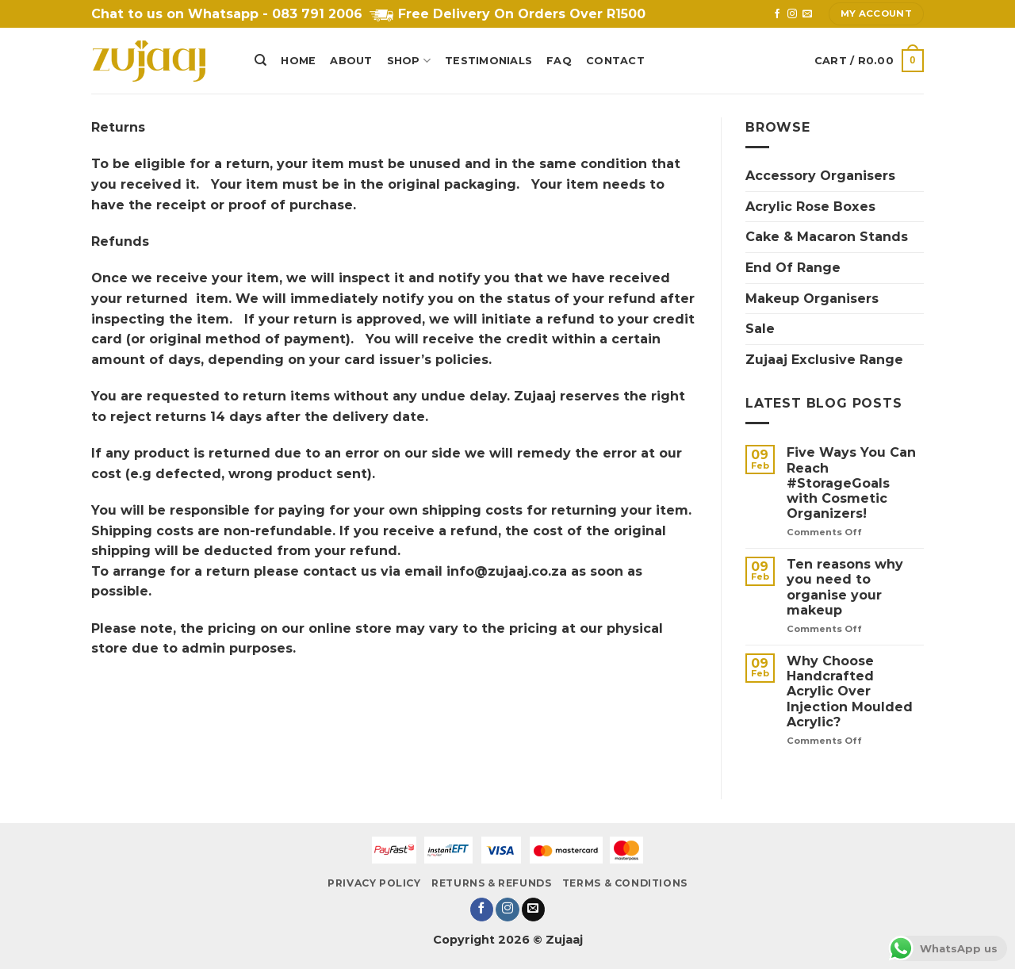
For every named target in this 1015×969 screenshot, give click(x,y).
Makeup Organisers (812, 298)
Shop (409, 60)
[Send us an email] (807, 14)
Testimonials (488, 61)
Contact (615, 61)
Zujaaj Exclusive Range (824, 359)
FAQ (559, 61)
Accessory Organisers (820, 175)
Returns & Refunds (491, 883)
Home (298, 61)
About (351, 61)
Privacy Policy (374, 883)
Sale (760, 328)
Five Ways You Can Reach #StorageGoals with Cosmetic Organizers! (851, 483)
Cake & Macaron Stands (826, 236)
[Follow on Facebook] (777, 14)
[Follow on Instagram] (792, 14)
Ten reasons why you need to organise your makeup (845, 587)
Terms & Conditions (625, 883)
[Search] (260, 60)
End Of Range (793, 267)
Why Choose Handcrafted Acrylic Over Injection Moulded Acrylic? (850, 691)
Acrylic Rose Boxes (810, 206)
